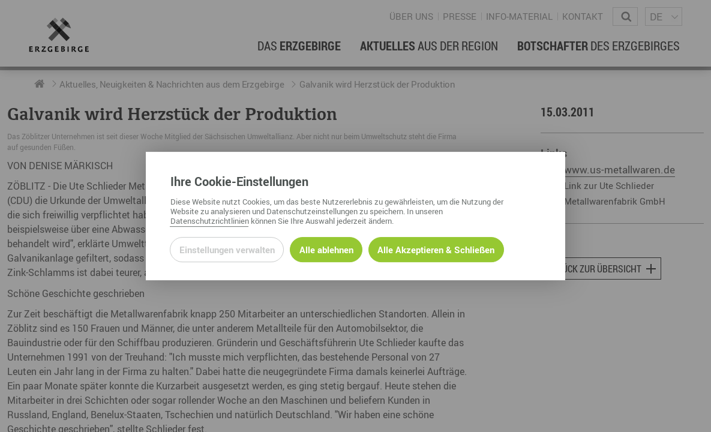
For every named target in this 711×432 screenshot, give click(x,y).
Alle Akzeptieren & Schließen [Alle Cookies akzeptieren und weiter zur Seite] (435, 250)
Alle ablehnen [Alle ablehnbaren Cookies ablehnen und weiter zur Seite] (326, 250)
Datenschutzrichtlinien (209, 220)
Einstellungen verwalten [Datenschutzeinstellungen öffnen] (227, 250)
